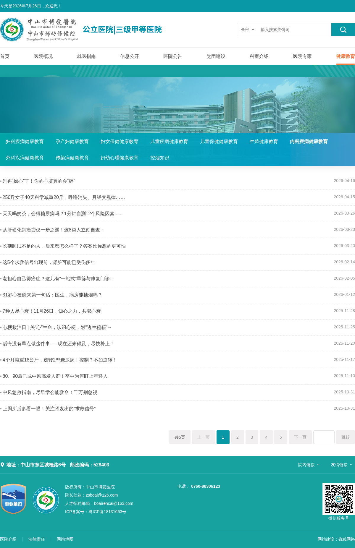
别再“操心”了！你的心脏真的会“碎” (39, 181)
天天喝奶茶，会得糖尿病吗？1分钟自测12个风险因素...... (62, 213)
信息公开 (129, 56)
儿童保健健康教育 (219, 141)
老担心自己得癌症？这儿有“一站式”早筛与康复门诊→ (59, 278)
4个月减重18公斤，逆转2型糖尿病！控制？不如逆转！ (60, 359)
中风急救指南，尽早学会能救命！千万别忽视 (50, 392)
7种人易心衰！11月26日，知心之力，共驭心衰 (52, 311)
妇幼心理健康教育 (119, 157)
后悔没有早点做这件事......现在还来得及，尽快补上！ (59, 343)
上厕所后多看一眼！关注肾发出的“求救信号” (49, 408)
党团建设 (215, 56)
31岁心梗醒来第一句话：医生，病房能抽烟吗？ (53, 294)
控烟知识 (159, 157)
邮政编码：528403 (89, 464)
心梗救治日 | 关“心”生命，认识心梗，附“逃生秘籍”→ (57, 327)
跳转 (345, 437)
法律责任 (36, 539)
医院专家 (302, 56)
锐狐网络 (346, 539)
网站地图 (65, 539)
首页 (4, 56)
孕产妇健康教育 (72, 141)
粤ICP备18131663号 (95, 511)
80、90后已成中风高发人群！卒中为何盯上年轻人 (55, 376)
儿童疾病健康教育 (169, 141)
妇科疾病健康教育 (25, 141)
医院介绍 (8, 539)
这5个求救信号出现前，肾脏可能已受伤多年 (49, 262)
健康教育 (345, 56)
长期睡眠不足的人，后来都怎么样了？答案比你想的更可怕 (64, 246)
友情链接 (339, 464)
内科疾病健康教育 (309, 141)
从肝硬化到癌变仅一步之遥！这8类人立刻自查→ (54, 229)
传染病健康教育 (72, 157)
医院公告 (172, 56)
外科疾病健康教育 (25, 157)
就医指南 (86, 56)
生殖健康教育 (264, 141)
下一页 (300, 437)
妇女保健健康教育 (119, 141)
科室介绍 (259, 56)
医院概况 (43, 56)
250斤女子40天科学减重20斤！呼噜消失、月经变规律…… (64, 197)
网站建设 (326, 539)
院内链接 (306, 464)
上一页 (203, 437)
